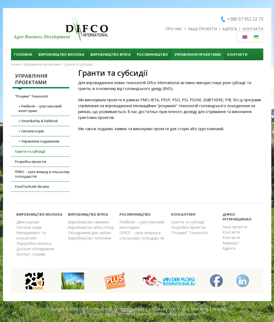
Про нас (174, 28)
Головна (23, 54)
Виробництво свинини (88, 221)
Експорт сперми (30, 254)
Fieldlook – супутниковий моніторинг (40, 108)
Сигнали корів (32, 131)
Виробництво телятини (89, 238)
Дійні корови (27, 221)
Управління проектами (197, 54)
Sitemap (220, 309)
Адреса (229, 28)
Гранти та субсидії (30, 151)
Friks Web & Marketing (188, 309)
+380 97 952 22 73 (245, 19)
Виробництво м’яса (110, 54)
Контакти (253, 28)
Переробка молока (33, 243)
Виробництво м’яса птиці (91, 227)
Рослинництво (152, 54)
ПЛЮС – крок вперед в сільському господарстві (42, 174)
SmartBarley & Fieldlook (39, 121)
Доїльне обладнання (35, 248)
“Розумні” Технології (31, 96)
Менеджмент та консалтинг (31, 235)
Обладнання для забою (89, 232)
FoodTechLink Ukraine (32, 186)
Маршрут (230, 242)
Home (15, 64)
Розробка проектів (30, 161)
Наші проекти (202, 28)
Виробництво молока (61, 54)
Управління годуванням (40, 141)
